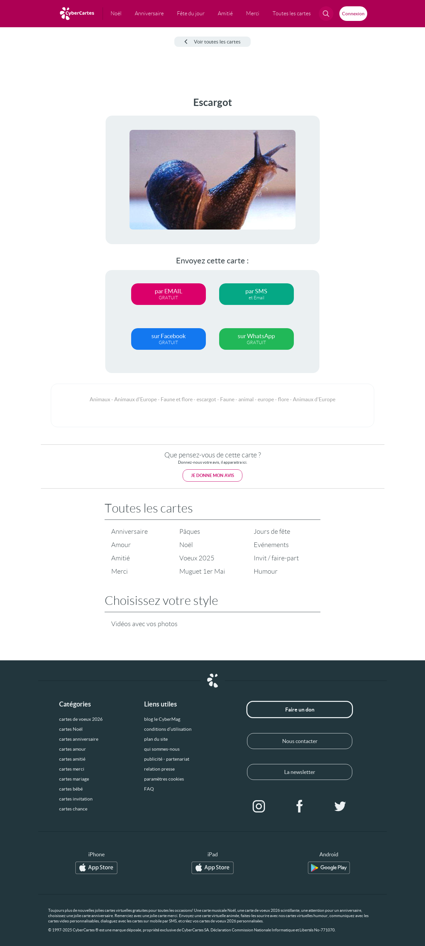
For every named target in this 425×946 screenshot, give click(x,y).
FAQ (149, 789)
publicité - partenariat (166, 759)
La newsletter (299, 772)
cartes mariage (74, 779)
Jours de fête (272, 531)
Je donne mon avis (212, 475)
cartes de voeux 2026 (81, 719)
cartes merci (71, 769)
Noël (186, 544)
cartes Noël (71, 729)
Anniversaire (129, 531)
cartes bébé (71, 789)
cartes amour (72, 749)
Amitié (120, 558)
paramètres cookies (164, 779)
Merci (119, 571)
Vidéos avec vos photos (144, 623)
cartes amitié (72, 759)
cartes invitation (76, 799)
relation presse (159, 769)
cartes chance (73, 808)
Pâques (189, 531)
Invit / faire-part (276, 558)
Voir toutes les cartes (212, 42)
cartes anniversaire (78, 739)
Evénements (271, 544)
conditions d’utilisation (168, 729)
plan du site (156, 739)
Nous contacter (299, 741)
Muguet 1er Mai (202, 571)
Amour (121, 544)
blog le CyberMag (162, 719)
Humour (266, 571)
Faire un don (299, 709)
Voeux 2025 (196, 558)
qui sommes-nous (162, 749)
